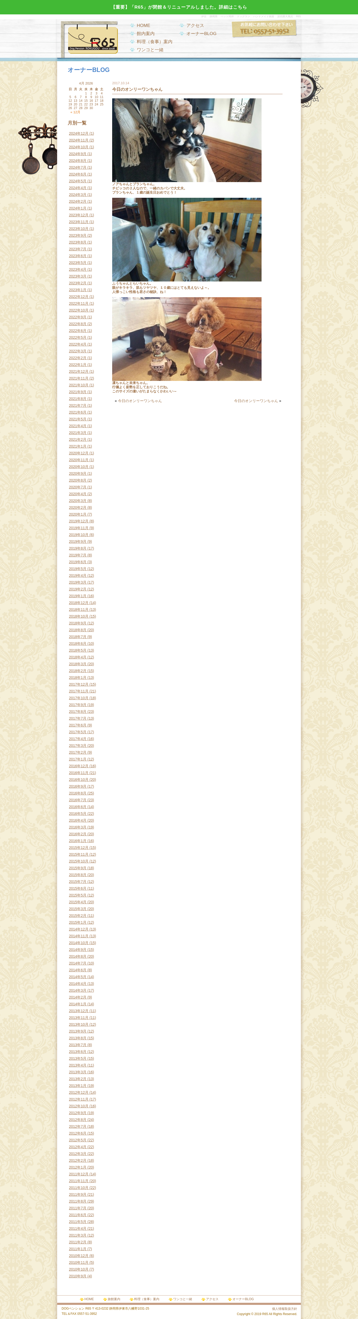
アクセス (195, 25)
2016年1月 (77, 841)
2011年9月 (77, 1194)
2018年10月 (79, 616)
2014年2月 (77, 997)
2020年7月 (77, 487)
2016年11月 (79, 773)
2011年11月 (79, 1181)
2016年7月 (77, 800)
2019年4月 (77, 575)
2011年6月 (77, 1215)
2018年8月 (77, 630)
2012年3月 (77, 1154)
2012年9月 (77, 1113)
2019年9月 (77, 541)
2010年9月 (77, 1276)
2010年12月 (79, 1256)
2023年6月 (77, 256)
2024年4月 (77, 188)
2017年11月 (79, 691)
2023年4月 (77, 269)
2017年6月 (77, 725)
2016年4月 (77, 820)
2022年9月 (77, 317)
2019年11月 (79, 528)
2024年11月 (79, 140)
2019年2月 (77, 589)
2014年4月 (77, 984)
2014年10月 (79, 943)
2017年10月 (79, 698)
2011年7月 (77, 1208)
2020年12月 (79, 453)
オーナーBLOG (201, 33)
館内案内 (146, 33)
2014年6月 (77, 970)
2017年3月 (77, 745)
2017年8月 (77, 711)
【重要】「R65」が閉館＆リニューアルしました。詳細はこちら (179, 7)
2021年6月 (77, 412)
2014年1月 (77, 1004)
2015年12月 (79, 847)
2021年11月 (79, 378)
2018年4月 (77, 657)
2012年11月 (79, 1099)
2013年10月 (79, 1024)
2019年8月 (77, 548)
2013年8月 (77, 1038)
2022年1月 (77, 365)
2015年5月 (77, 895)
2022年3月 (77, 351)
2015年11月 (79, 854)
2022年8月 (77, 324)
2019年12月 (79, 521)
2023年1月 (77, 290)
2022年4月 (77, 344)
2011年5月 (77, 1222)
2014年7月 (77, 963)
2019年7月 (77, 555)
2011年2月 (77, 1242)
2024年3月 (77, 195)
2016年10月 (79, 779)
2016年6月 (77, 807)
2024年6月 (77, 174)
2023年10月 (79, 229)
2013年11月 (79, 1018)
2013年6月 (77, 1052)
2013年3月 (77, 1072)
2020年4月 (77, 494)
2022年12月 (79, 297)
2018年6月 (77, 643)
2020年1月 (77, 514)
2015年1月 (77, 922)
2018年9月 (77, 623)
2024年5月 (77, 181)
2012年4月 (77, 1147)
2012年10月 (79, 1106)
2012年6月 (77, 1133)
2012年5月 (77, 1140)
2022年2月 (77, 358)
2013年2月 (77, 1079)
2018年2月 (77, 671)
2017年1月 (77, 759)
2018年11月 (79, 609)
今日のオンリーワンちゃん (140, 401)
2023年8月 (77, 242)
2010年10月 (79, 1269)
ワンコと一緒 (150, 49)
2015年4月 (77, 902)
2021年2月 (77, 439)
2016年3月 (77, 827)
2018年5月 (77, 650)
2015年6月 (77, 888)
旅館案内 (114, 1299)
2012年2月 (77, 1160)
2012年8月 (77, 1120)
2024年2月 (77, 201)
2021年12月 (79, 371)
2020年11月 (79, 460)
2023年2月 (77, 283)
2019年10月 (79, 535)
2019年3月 (77, 582)
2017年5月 (77, 732)
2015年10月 (79, 861)
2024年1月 (77, 208)
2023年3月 (77, 276)
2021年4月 (77, 426)
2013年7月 (77, 1045)
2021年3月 (77, 433)
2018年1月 (77, 677)
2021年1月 (77, 446)
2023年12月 (79, 215)
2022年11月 (79, 303)
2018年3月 (77, 664)
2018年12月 (79, 603)
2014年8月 (77, 956)
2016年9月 (77, 786)
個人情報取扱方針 (284, 1309)
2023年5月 (77, 263)
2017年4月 (77, 739)
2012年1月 (77, 1167)
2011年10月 (79, 1188)
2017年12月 (79, 684)
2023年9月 (77, 235)
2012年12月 (79, 1092)
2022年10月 (79, 310)
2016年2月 (77, 834)
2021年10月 (79, 385)
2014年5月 (77, 977)
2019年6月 (77, 562)
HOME (143, 25)
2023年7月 (77, 249)
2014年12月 (79, 929)
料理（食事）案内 (154, 41)
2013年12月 (79, 1011)
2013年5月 (77, 1058)
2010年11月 (79, 1262)
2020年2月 (77, 507)
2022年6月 (77, 331)
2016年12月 (79, 766)
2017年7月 (77, 718)
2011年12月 (79, 1174)
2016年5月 (77, 813)
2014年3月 (77, 990)
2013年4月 (77, 1065)
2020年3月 (77, 501)
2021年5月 (77, 419)
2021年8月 (77, 399)
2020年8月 (77, 480)
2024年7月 (77, 167)
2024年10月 (79, 147)
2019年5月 (77, 569)
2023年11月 (79, 222)
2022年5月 (77, 337)
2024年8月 (77, 161)
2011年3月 (77, 1235)
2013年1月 (77, 1086)
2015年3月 (77, 909)
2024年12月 (79, 133)
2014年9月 (77, 950)
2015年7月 (77, 882)
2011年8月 (77, 1201)
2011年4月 (77, 1228)
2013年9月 (77, 1031)
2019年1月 (77, 596)
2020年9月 (77, 473)
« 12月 (75, 112)
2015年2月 (77, 916)
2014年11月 (79, 936)
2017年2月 (77, 752)
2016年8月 (77, 793)
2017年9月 (77, 705)
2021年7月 (77, 405)
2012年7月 (77, 1126)
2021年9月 (77, 392)
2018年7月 (77, 637)
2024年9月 (77, 154)
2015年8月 (77, 875)
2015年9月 (77, 868)
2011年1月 (77, 1249)
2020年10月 (79, 467)
